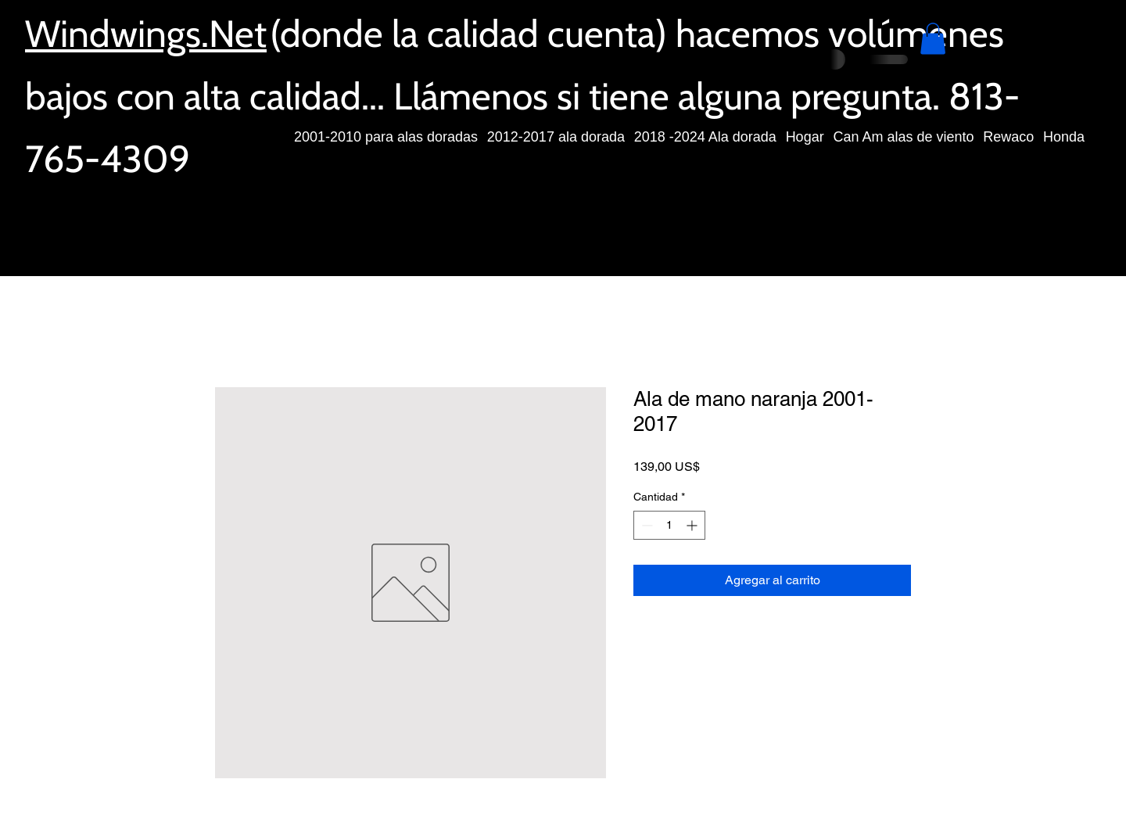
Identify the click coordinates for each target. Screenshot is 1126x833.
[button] (933, 39)
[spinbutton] (669, 525)
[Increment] (693, 525)
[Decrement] (645, 525)
